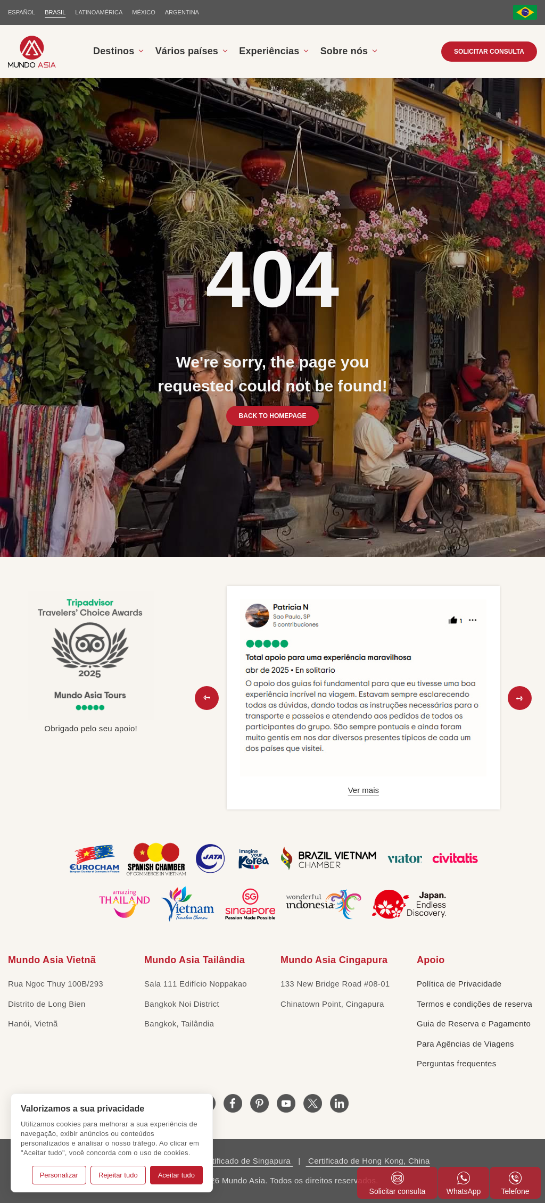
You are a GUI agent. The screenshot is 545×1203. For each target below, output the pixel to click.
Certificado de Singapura (244, 1160)
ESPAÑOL (21, 12)
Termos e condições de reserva (474, 1003)
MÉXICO (143, 12)
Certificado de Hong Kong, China (368, 1160)
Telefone (515, 1184)
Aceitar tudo (176, 1175)
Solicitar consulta (489, 51)
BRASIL (55, 12)
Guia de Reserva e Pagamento (474, 1023)
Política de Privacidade (459, 983)
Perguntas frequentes (456, 1063)
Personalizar (59, 1175)
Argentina (182, 12)
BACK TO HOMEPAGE (273, 416)
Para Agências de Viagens (465, 1043)
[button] (207, 698)
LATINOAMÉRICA (98, 12)
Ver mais (363, 790)
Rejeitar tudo (118, 1175)
